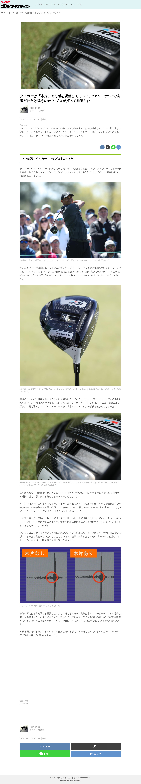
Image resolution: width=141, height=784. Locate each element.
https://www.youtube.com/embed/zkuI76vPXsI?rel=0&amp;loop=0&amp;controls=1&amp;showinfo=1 (70, 670)
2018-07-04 (34, 108)
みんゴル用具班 (36, 111)
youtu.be (24, 703)
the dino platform (73, 781)
